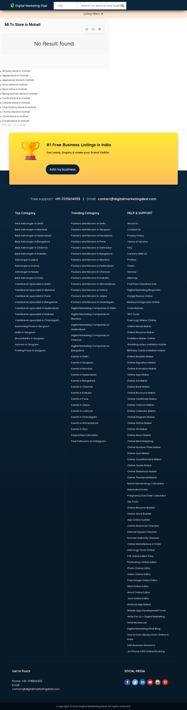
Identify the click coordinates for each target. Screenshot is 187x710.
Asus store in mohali (14, 89)
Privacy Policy (135, 235)
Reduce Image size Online (143, 302)
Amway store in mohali (16, 71)
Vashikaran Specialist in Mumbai (35, 290)
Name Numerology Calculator (145, 483)
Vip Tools (132, 501)
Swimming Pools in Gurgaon (32, 326)
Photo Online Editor (139, 568)
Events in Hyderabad (83, 374)
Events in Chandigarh (84, 417)
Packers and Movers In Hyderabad (92, 266)
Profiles (131, 260)
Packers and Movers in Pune (88, 241)
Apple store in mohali (15, 75)
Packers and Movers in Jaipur (89, 296)
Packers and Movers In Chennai (90, 272)
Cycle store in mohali (15, 116)
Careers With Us (137, 254)
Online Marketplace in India (144, 544)
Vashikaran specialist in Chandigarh (37, 320)
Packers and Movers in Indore (89, 290)
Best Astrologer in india (29, 278)
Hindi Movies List (137, 622)
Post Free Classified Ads (142, 284)
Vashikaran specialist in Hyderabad (37, 308)
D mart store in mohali (15, 121)
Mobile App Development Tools (146, 610)
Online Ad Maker (137, 380)
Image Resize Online (140, 296)
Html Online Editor (138, 586)
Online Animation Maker (142, 368)
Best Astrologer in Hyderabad (33, 235)
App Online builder (138, 520)
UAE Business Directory (141, 645)
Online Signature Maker (141, 362)
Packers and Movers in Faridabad (91, 235)
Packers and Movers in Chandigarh (92, 302)
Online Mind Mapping (140, 441)
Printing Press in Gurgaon (30, 350)
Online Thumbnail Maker (142, 477)
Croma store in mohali (16, 112)
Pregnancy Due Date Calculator (146, 495)
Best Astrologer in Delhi (29, 223)
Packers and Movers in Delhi (88, 223)
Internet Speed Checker (142, 532)
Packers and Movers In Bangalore (92, 254)
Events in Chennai (82, 387)
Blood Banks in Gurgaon (29, 338)
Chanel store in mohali (16, 103)
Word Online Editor (138, 592)
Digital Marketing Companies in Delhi (93, 308)
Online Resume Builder (141, 507)
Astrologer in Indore (27, 266)
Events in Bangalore (83, 380)
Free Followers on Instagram (88, 441)
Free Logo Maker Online (141, 320)
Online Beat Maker (138, 387)
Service (132, 272)
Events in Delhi (79, 356)
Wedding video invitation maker (146, 344)
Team (130, 266)
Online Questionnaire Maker (144, 459)
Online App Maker (138, 374)
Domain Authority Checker (143, 538)
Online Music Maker (139, 435)
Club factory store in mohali (19, 107)
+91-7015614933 (32, 681)
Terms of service (137, 241)
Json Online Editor (138, 598)
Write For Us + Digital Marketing (146, 616)
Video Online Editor (139, 574)
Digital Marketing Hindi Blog (143, 628)
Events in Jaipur (80, 405)
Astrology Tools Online (141, 550)
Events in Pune (79, 399)
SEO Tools (133, 314)
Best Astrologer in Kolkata (30, 254)
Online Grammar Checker (143, 526)
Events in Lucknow (82, 411)
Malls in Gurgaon (25, 332)
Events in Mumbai (81, 368)
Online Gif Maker (137, 429)
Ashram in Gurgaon (27, 344)
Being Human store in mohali (19, 93)
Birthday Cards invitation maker (146, 350)
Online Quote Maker (139, 465)
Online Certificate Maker (142, 399)
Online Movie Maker (139, 326)
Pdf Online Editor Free (140, 556)
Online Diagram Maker (141, 417)
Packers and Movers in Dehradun (91, 247)
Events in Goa (79, 429)
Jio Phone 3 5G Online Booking (145, 651)
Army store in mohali (14, 84)
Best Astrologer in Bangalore (32, 241)
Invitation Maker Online (141, 338)
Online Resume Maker (140, 332)
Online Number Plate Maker (144, 447)
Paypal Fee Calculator (84, 435)
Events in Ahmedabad (84, 423)
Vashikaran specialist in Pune (33, 296)
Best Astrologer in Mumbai (31, 229)
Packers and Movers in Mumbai (90, 260)
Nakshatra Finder (137, 489)
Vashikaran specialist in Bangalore (36, 302)
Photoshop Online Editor (142, 562)
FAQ (129, 247)
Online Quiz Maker (138, 453)
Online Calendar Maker (141, 411)
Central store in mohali (16, 98)
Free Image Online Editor (142, 580)
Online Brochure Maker (141, 393)
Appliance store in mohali (18, 80)
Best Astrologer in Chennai (31, 247)
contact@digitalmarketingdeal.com (36, 689)
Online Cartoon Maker (140, 405)
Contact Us (134, 229)
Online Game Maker (139, 423)
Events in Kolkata (81, 393)
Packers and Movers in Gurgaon (90, 229)
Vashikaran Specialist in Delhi (33, 284)
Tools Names (135, 308)
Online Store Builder (139, 514)
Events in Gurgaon (82, 362)
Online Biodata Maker (140, 356)
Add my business (63, 169)
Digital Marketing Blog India (143, 290)
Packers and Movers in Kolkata (90, 278)
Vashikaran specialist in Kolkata (34, 314)
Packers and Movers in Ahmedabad (93, 284)
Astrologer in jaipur (26, 260)
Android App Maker (139, 604)
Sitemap (132, 278)
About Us (132, 223)
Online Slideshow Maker (142, 471)
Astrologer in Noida (27, 272)
